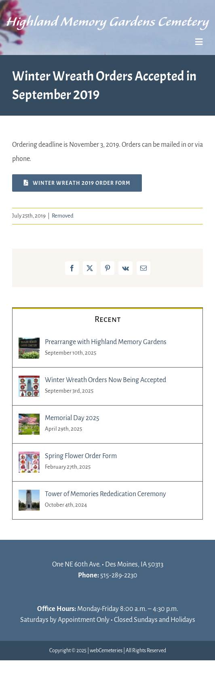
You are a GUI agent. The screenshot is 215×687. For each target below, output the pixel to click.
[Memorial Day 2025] (29, 420)
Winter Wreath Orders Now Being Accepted (105, 380)
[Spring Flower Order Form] (29, 458)
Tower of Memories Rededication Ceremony (105, 494)
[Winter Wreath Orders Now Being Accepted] (29, 382)
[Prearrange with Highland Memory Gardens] (29, 344)
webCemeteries (106, 650)
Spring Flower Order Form (81, 456)
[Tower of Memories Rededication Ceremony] (29, 496)
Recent (108, 319)
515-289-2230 (118, 575)
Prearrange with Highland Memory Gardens (106, 342)
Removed (63, 216)
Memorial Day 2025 (72, 418)
